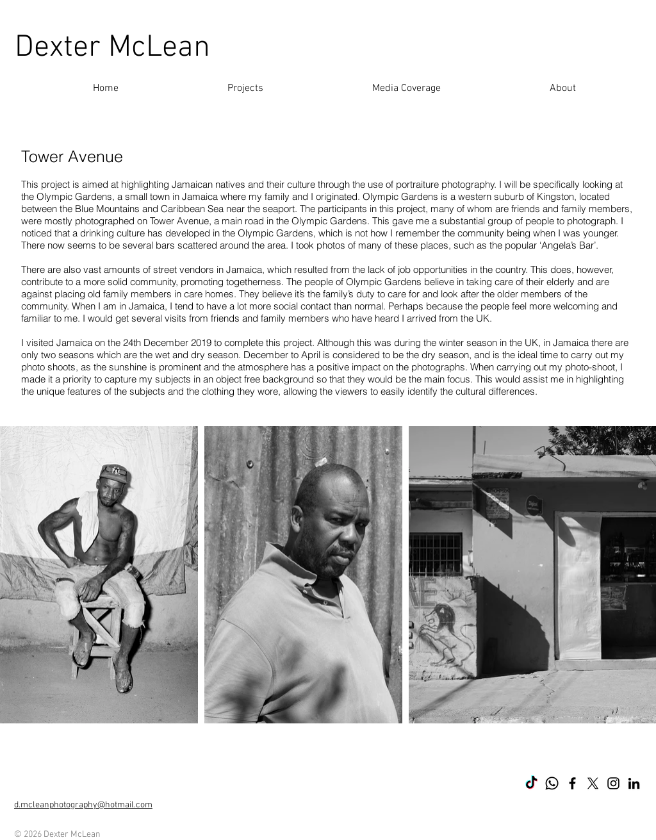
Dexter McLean (112, 48)
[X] (593, 783)
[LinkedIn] (634, 783)
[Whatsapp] (552, 783)
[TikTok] (531, 783)
